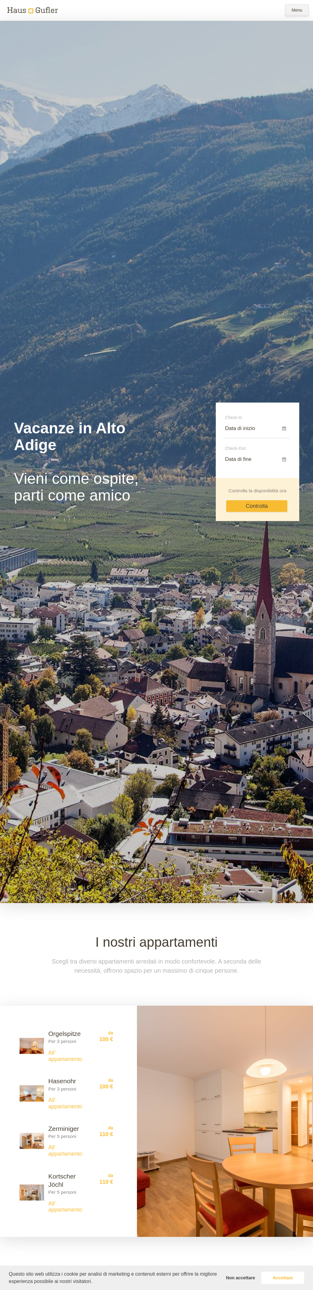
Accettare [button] (283, 1277)
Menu (297, 10)
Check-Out (235, 448)
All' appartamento (65, 1056)
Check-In (233, 417)
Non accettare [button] (240, 1277)
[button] (94, 1282)
